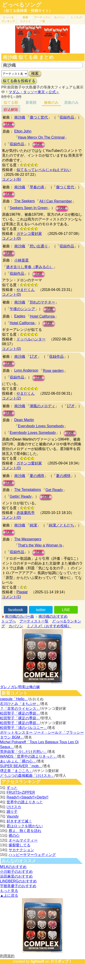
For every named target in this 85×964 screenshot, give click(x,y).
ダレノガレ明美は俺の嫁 (20, 687)
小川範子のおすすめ (16, 871)
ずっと (12, 788)
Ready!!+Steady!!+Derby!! (27, 797)
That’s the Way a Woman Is (40, 545)
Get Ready (54, 490)
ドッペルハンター (31, 339)
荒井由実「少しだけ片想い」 (23, 752)
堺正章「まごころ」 (16, 771)
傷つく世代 (39, 117)
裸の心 (14, 835)
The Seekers (24, 201)
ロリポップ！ (61, 961)
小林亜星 (21, 260)
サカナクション (21, 850)
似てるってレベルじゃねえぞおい (44, 170)
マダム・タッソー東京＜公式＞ (34, 92)
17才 (33, 356)
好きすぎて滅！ (19, 821)
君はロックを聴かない (25, 826)
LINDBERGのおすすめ (18, 881)
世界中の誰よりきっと (25, 802)
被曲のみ (51, 102)
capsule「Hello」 (14, 699)
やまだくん (26, 290)
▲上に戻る (9, 895)
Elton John (23, 131)
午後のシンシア (22, 309)
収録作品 (67, 117)
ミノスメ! (76, 17)
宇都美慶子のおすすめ (18, 886)
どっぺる (8, 19)
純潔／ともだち (61, 525)
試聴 (8, 124)
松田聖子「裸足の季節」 (20, 713)
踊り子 (12, 812)
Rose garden (53, 371)
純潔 (33, 525)
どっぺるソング (21, 5)
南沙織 (19, 117)
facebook (15, 610)
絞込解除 (11, 109)
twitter (41, 610)
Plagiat (22, 592)
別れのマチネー (42, 302)
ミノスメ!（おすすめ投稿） (49, 626)
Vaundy (13, 816)
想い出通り (39, 246)
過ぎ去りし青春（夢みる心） (29, 267)
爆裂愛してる (19, 845)
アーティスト (42, 19)
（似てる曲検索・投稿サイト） (27, 11)
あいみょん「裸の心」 (18, 761)
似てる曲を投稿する (19, 81)
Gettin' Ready (21, 496)
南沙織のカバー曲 (19, 616)
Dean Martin (24, 420)
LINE (66, 610)
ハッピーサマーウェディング (32, 855)
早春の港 (37, 187)
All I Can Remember (55, 201)
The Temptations (27, 490)
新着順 (31, 102)
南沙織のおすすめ (53, 616)
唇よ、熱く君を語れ (25, 831)
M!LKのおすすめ (13, 867)
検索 (35, 73)
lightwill (37, 961)
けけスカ (14, 807)
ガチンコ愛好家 (29, 234)
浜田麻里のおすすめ (16, 876)
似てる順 (11, 102)
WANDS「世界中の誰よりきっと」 (28, 756)
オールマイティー (23, 840)
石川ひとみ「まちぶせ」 (20, 704)
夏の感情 (37, 476)
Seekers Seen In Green (29, 208)
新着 (25, 19)
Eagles (19, 316)
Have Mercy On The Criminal (41, 137)
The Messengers (27, 539)
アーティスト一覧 (34, 621)
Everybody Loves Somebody (41, 426)
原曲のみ (71, 102)
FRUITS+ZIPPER (21, 792)
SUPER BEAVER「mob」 (21, 766)
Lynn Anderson (26, 370)
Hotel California (42, 316)
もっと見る (9, 891)
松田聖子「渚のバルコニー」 (23, 728)
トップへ (8, 621)
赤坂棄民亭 (26, 513)
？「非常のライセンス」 (20, 708)
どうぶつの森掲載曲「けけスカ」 (27, 775)
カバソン (59, 17)
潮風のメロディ (42, 406)
